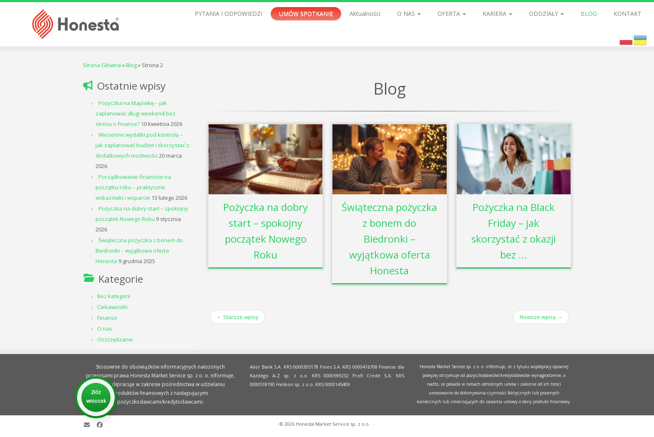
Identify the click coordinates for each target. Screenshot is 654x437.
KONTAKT (627, 14)
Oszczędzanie (115, 339)
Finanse (107, 317)
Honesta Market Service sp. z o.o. (333, 424)
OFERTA (452, 14)
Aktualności (365, 14)
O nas (104, 328)
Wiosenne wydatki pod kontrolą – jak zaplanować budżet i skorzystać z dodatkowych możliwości (142, 145)
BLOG (589, 14)
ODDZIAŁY (546, 14)
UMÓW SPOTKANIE (306, 14)
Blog (131, 65)
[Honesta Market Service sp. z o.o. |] (75, 24)
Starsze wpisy (237, 317)
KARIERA (497, 14)
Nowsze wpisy (541, 317)
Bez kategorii (113, 296)
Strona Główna (102, 65)
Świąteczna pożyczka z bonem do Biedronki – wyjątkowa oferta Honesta (139, 250)
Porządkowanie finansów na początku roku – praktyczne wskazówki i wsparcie (133, 187)
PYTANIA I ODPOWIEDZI (228, 14)
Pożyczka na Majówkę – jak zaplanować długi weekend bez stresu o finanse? (136, 113)
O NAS (409, 14)
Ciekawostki (112, 307)
